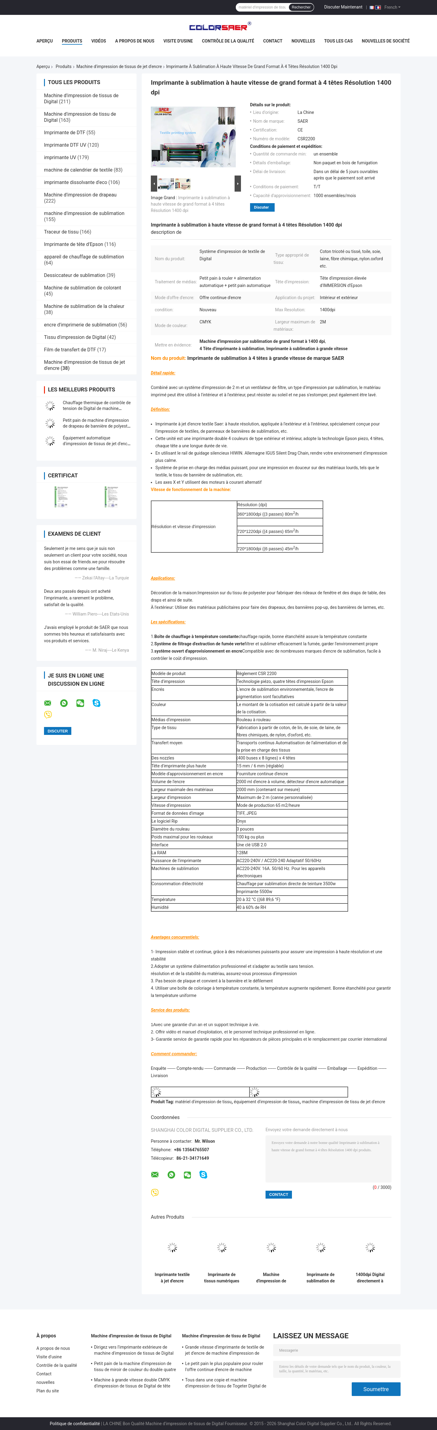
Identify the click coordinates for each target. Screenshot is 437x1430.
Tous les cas (338, 41)
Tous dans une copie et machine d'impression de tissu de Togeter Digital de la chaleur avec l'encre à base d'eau (225, 1383)
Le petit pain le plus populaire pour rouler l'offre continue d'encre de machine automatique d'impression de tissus (224, 1367)
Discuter (261, 207)
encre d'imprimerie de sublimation (80, 325)
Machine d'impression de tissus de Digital (131, 1335)
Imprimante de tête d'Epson (73, 244)
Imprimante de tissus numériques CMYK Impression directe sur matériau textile (221, 1278)
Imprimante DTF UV (65, 145)
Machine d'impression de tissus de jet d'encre (119, 66)
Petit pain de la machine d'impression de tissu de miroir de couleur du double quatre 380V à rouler (135, 1367)
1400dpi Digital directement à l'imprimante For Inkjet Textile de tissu (369, 1278)
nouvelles (303, 41)
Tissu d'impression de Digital (75, 337)
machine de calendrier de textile (78, 170)
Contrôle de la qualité (228, 41)
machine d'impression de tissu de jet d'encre (343, 1101)
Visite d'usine (178, 41)
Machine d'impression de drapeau (80, 195)
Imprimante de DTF (64, 132)
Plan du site (47, 1390)
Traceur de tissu (61, 232)
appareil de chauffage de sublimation (84, 257)
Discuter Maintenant (343, 7)
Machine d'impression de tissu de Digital (221, 1335)
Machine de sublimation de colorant (82, 288)
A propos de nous (134, 41)
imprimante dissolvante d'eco (75, 182)
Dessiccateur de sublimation (74, 275)
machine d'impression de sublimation (84, 213)
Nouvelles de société (385, 41)
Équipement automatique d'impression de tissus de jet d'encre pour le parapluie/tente (97, 443)
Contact (272, 41)
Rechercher (301, 7)
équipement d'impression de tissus (267, 1101)
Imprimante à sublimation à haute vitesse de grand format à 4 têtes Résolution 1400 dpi (190, 204)
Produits (72, 41)
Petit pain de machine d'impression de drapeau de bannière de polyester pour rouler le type (97, 426)
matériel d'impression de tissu (203, 1101)
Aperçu (44, 41)
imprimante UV (60, 157)
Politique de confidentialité (75, 1423)
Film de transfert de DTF (70, 350)
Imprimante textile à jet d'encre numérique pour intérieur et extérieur (172, 1278)
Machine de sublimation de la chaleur (84, 306)
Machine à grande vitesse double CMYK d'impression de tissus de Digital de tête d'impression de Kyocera (132, 1383)
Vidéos (98, 41)
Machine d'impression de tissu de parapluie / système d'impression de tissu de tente (271, 1278)
